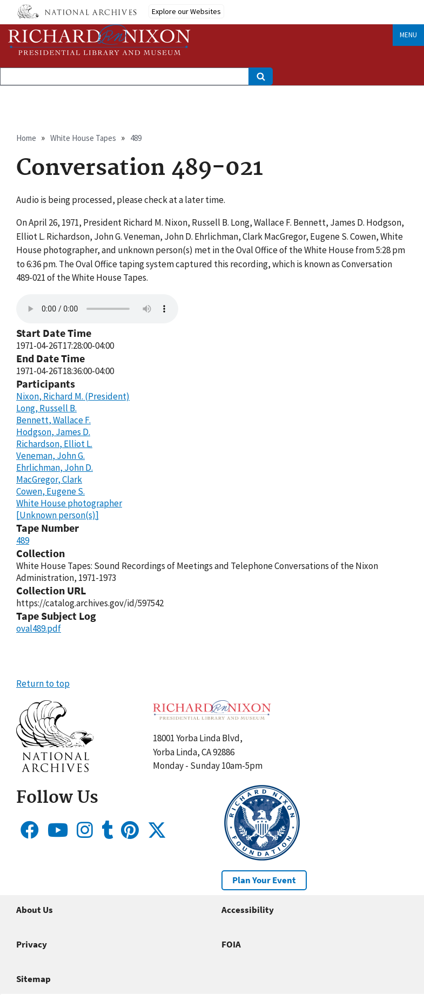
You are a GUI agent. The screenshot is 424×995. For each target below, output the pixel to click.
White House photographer (69, 503)
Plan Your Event (264, 880)
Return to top (43, 683)
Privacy (31, 944)
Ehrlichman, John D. (54, 467)
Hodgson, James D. (53, 432)
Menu (408, 34)
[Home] (99, 39)
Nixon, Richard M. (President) (73, 396)
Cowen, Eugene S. (50, 491)
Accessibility (247, 910)
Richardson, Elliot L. (54, 444)
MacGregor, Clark (49, 479)
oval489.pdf (38, 628)
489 (136, 138)
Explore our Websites (186, 11)
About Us (34, 910)
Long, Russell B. (46, 408)
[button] (54, 769)
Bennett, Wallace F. (53, 420)
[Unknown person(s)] (57, 515)
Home (26, 138)
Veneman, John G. (50, 456)
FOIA (231, 944)
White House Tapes (83, 138)
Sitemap (33, 979)
